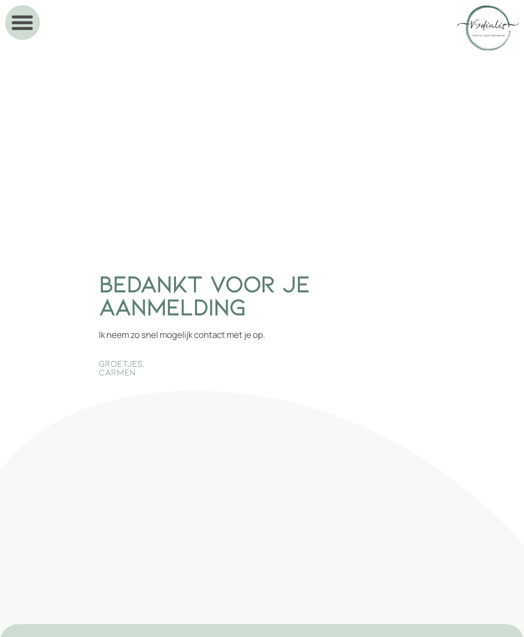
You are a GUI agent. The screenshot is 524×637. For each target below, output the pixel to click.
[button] (22, 22)
